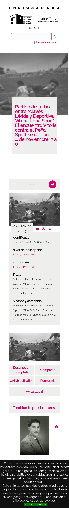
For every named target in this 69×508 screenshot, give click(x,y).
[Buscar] (31, 36)
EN (39, 28)
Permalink (47, 381)
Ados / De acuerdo (35, 504)
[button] (52, 184)
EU (29, 28)
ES (34, 28)
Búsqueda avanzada (46, 42)
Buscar (54, 36)
